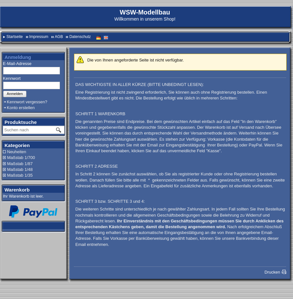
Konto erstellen (21, 107)
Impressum (38, 36)
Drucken (272, 272)
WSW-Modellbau (145, 12)
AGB (59, 36)
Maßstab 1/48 (20, 169)
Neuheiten (16, 151)
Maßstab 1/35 (20, 175)
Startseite (14, 36)
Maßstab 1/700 (21, 157)
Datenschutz (80, 36)
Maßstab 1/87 (20, 163)
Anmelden (15, 94)
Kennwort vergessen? (27, 101)
